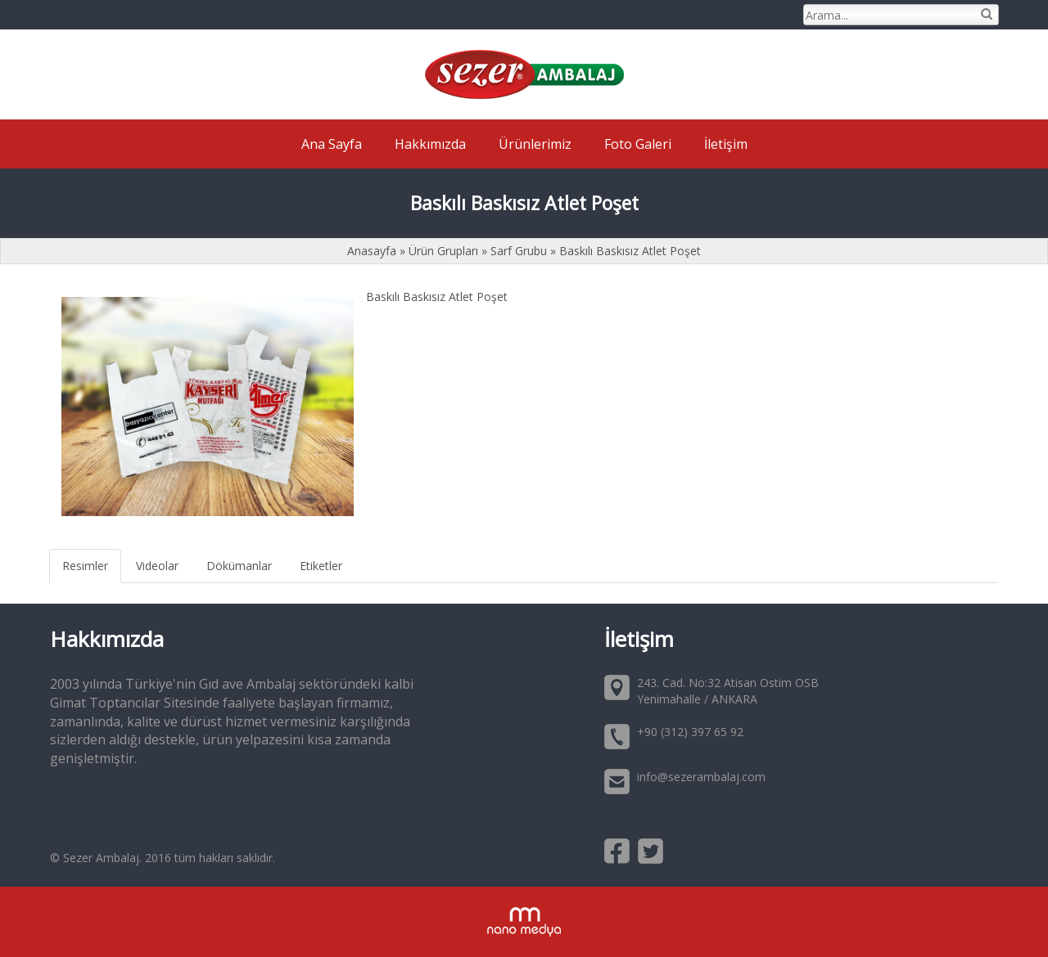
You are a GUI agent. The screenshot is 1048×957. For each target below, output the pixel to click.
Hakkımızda (430, 144)
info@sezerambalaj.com (701, 776)
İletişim (726, 144)
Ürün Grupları (445, 250)
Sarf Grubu (518, 250)
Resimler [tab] (85, 565)
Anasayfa (373, 250)
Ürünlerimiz (535, 144)
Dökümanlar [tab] (239, 565)
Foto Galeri (637, 144)
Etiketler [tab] (321, 565)
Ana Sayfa (331, 144)
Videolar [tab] (157, 565)
